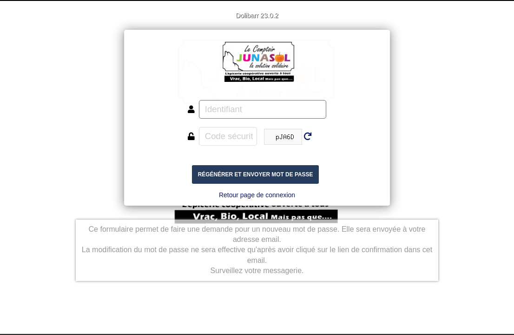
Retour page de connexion (257, 195)
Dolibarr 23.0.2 (257, 15)
